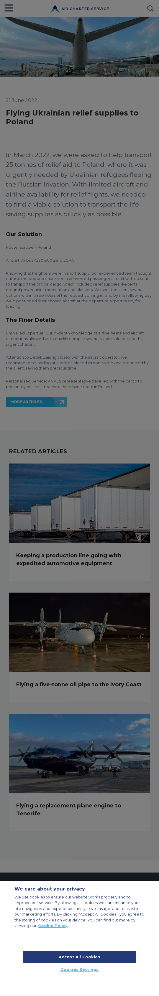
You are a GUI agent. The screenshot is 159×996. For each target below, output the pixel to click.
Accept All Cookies (79, 956)
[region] (79, 938)
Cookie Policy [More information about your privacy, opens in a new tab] (53, 925)
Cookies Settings (79, 969)
